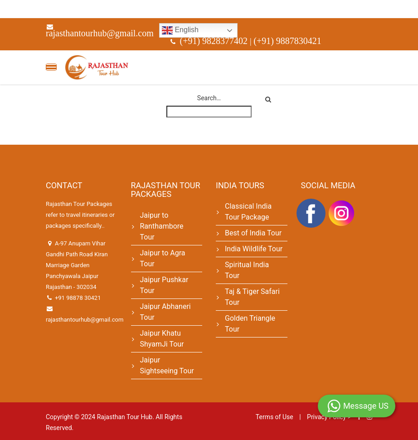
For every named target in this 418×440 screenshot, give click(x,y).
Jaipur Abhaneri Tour (165, 312)
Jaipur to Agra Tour (162, 258)
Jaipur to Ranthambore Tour (162, 226)
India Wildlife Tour (253, 248)
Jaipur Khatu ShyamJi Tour (162, 338)
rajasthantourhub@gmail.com (100, 33)
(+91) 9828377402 (215, 41)
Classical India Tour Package (248, 211)
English (180, 30)
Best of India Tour (253, 233)
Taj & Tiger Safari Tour (252, 297)
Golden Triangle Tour (250, 323)
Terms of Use (274, 416)
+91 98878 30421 (78, 297)
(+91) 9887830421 (287, 41)
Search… (209, 98)
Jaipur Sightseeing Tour (167, 365)
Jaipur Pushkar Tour (164, 285)
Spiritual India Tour (247, 270)
